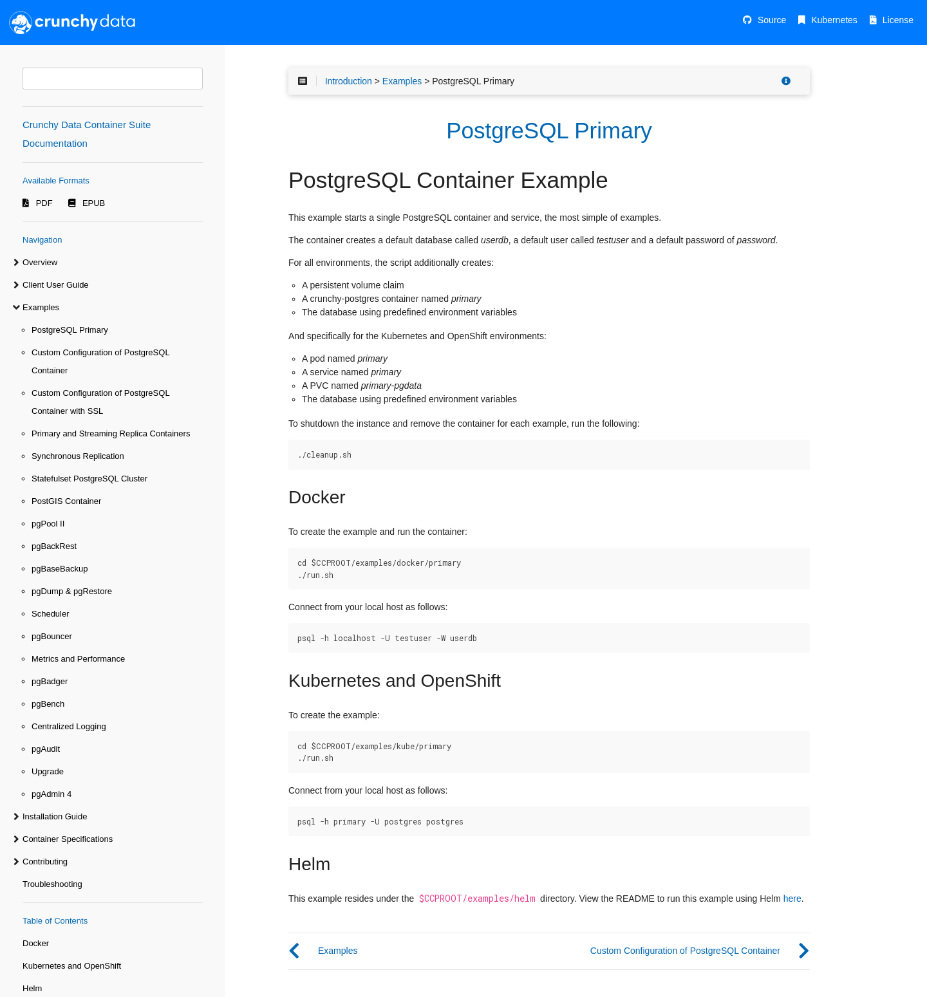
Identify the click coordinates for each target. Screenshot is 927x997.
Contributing (45, 861)
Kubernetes (834, 20)
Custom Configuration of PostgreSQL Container (100, 361)
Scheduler (51, 614)
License (898, 20)
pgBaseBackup (60, 568)
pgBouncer (52, 636)
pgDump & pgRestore (72, 591)
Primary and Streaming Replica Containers (111, 433)
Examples (41, 307)
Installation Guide (55, 816)
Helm (32, 988)
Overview (40, 262)
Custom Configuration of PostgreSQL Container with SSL (100, 402)
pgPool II (48, 523)
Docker (36, 943)
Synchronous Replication (78, 456)
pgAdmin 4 (51, 794)
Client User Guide (56, 285)
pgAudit (46, 749)
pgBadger (50, 681)
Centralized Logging (69, 726)
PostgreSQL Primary (70, 330)
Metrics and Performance (78, 659)
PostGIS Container (66, 501)
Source (772, 20)
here (792, 898)
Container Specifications (68, 839)
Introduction (348, 81)
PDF (44, 203)
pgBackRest (54, 546)
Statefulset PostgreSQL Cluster (89, 478)
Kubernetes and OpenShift (72, 966)
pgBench (48, 704)
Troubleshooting (52, 884)
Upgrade (48, 771)
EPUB (93, 203)
